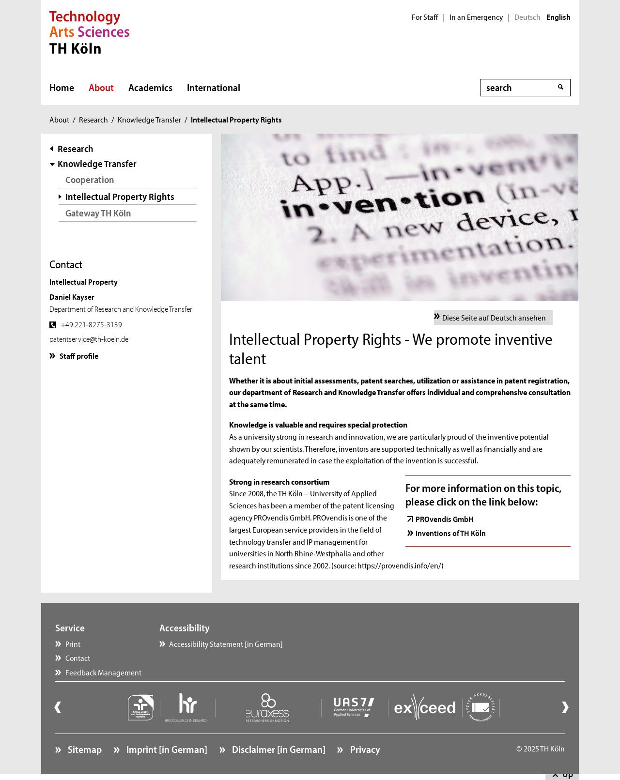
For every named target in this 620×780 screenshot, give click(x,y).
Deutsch (527, 17)
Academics (150, 87)
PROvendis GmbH (445, 518)
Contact (77, 657)
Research (93, 119)
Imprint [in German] (165, 749)
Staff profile (79, 355)
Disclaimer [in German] (278, 749)
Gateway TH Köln (98, 213)
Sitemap (84, 749)
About (101, 87)
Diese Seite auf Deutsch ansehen (494, 317)
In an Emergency (476, 17)
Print (72, 643)
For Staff (425, 17)
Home (61, 87)
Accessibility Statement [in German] (226, 643)
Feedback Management (103, 672)
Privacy (364, 749)
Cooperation (89, 179)
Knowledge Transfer (149, 119)
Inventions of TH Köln (451, 532)
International (213, 87)
